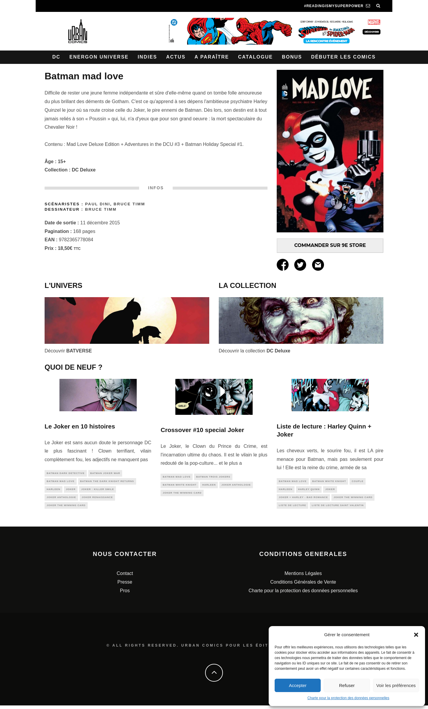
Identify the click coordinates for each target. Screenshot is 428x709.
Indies (147, 56)
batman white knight (179, 485)
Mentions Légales (303, 576)
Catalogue (255, 56)
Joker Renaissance (97, 499)
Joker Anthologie (61, 499)
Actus (175, 56)
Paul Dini (97, 204)
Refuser (347, 685)
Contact (125, 576)
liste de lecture (292, 507)
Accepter (297, 685)
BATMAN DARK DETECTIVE (66, 473)
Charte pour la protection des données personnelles (348, 698)
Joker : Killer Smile (97, 491)
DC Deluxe (84, 169)
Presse (124, 585)
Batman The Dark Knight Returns (107, 482)
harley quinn (309, 490)
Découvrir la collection (254, 350)
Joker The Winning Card (66, 508)
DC (56, 56)
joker (71, 491)
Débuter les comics (343, 56)
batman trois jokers (213, 477)
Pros (125, 594)
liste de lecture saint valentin (338, 507)
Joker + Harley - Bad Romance (303, 499)
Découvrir (68, 350)
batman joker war (105, 473)
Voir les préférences (396, 685)
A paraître (212, 56)
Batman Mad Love (61, 482)
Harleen (53, 491)
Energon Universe (99, 56)
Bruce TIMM (129, 204)
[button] (416, 635)
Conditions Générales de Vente (303, 585)
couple (357, 481)
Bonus (292, 56)
